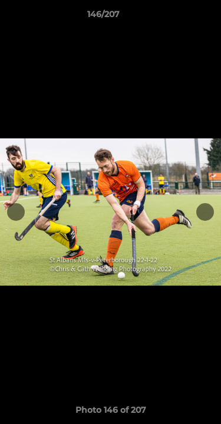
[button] (178, 17)
